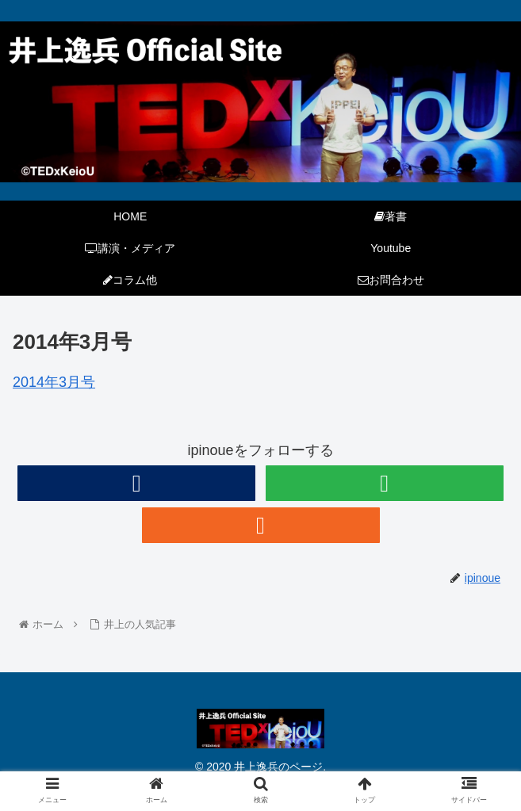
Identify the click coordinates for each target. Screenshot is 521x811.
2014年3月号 (54, 382)
